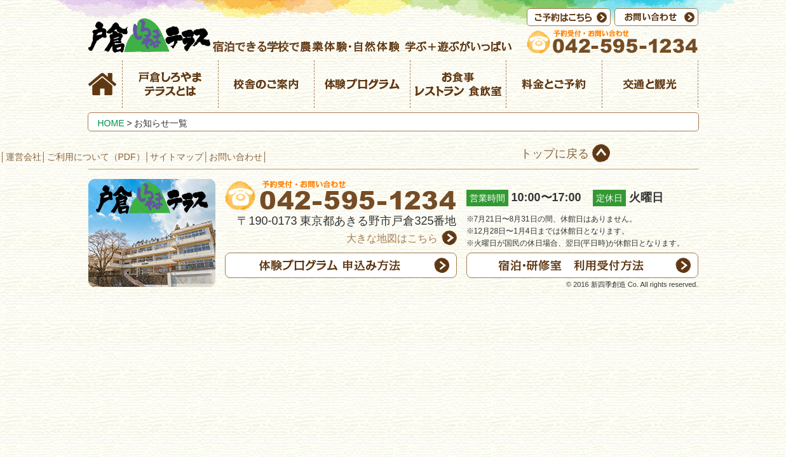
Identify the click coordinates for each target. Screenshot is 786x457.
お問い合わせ (235, 157)
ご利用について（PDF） (96, 157)
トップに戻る (554, 153)
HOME (111, 123)
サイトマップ (176, 157)
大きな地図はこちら (392, 238)
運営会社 (23, 157)
